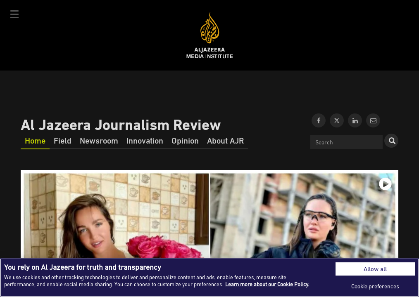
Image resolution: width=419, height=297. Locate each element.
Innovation (144, 140)
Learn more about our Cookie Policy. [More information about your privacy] (267, 284)
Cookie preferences (375, 286)
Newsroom (99, 140)
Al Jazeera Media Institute (209, 35)
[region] (209, 277)
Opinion (185, 140)
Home (35, 140)
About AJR (225, 140)
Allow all (375, 268)
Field (62, 140)
